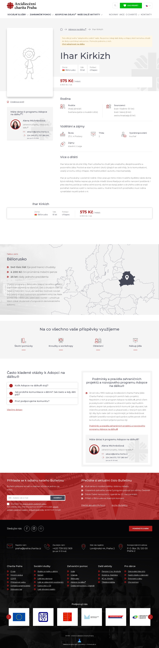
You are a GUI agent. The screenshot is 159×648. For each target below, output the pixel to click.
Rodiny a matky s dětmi (48, 571)
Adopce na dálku (77, 29)
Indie (73, 571)
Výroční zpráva (17, 575)
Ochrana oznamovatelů (20, 586)
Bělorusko (75, 578)
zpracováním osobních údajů (34, 504)
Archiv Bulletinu (120, 505)
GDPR (13, 578)
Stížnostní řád (16, 589)
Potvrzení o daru (135, 578)
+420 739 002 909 (62, 548)
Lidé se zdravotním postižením (50, 582)
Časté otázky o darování (138, 575)
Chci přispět (131, 6)
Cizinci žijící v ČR (44, 586)
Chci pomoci (133, 582)
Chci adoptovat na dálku (73, 44)
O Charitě (133, 15)
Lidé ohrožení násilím (46, 589)
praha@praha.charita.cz (28, 548)
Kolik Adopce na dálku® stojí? (28, 385)
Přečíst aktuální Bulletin (93, 505)
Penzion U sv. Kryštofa (111, 571)
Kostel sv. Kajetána (110, 575)
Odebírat (57, 498)
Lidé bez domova (45, 578)
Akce (122, 15)
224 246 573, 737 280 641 (36, 137)
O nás (13, 571)
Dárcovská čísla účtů (136, 571)
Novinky (113, 15)
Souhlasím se (26, 504)
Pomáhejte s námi (141, 528)
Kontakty (146, 15)
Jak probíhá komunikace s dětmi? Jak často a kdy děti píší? (42, 393)
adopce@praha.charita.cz (36, 132)
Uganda (74, 575)
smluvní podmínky (36, 510)
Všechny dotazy (14, 410)
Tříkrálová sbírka (108, 582)
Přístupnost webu (18, 582)
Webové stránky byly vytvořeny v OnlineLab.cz (79, 642)
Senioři (40, 575)
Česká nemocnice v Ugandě (82, 586)
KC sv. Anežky (107, 578)
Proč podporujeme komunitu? (29, 401)
